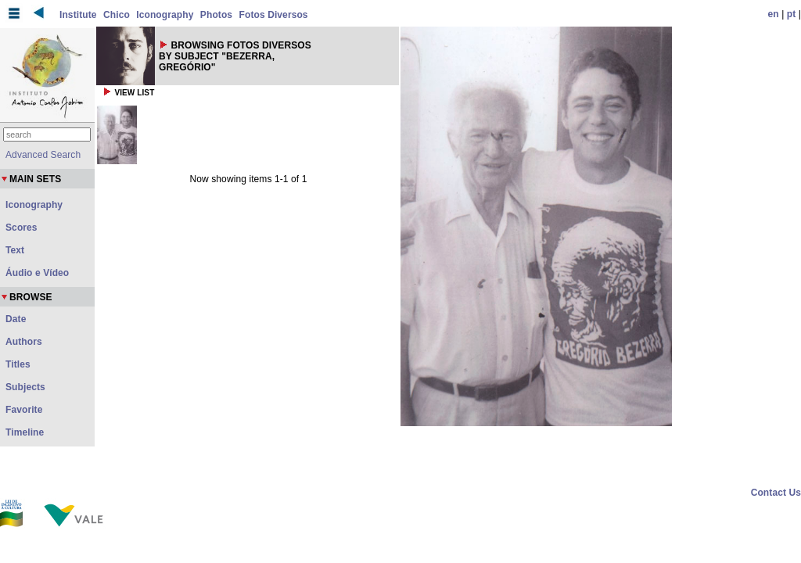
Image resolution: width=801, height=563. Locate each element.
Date (15, 319)
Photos (216, 14)
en (773, 14)
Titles (18, 364)
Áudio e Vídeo (37, 272)
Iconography (164, 14)
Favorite (23, 409)
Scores (21, 227)
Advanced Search (43, 154)
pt (791, 14)
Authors (23, 341)
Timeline (24, 432)
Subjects (25, 387)
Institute (78, 14)
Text (14, 250)
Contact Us (776, 492)
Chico (116, 14)
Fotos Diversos (273, 14)
